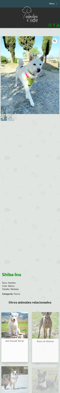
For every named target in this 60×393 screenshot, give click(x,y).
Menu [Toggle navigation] (52, 3)
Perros (17, 294)
